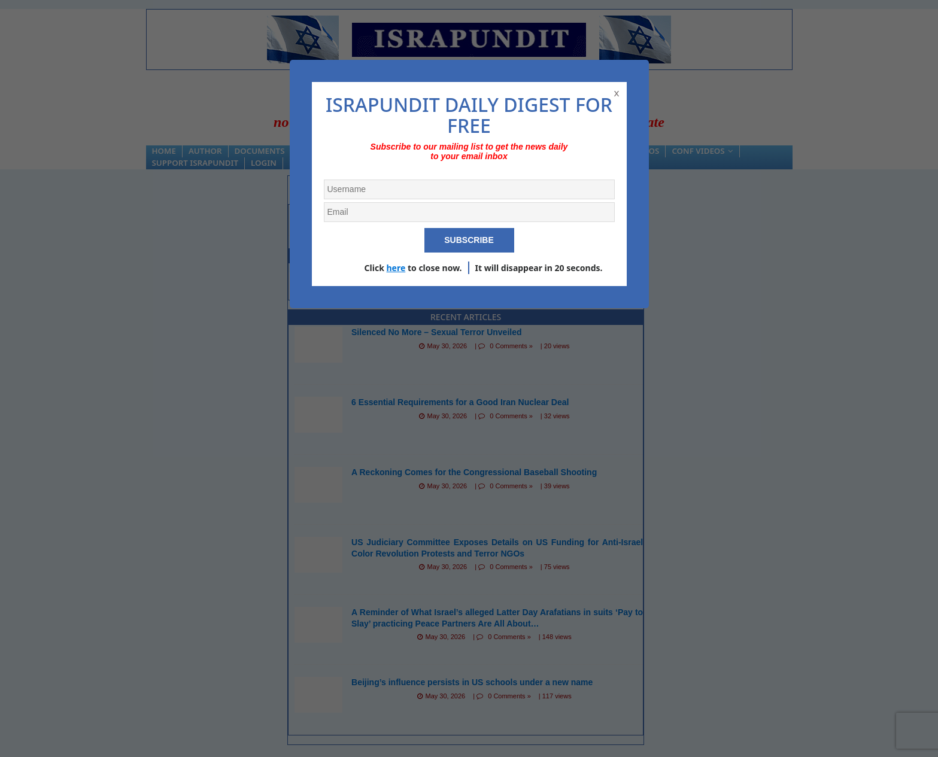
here (395, 267)
